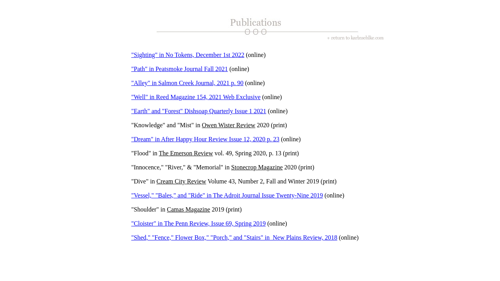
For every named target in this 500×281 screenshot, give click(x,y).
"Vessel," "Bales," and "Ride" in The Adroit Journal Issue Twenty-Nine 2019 (227, 195)
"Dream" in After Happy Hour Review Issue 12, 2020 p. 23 (205, 139)
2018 (331, 237)
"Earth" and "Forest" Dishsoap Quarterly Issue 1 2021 (198, 111)
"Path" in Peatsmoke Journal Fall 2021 (179, 69)
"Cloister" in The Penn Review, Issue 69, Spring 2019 (198, 223)
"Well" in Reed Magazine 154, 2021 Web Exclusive (196, 97)
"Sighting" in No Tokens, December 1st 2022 (187, 55)
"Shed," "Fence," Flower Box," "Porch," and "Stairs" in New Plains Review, (228, 237)
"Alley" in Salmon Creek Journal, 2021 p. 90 (187, 83)
